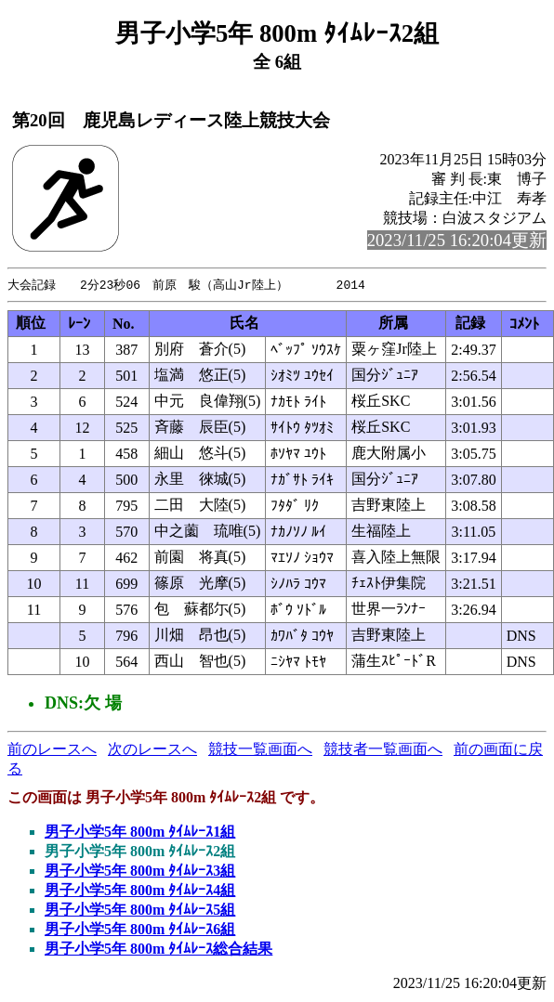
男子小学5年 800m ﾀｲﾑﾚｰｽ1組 (140, 832)
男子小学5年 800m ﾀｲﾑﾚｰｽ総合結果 (158, 949)
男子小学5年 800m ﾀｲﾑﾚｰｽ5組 (140, 910)
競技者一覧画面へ (382, 750)
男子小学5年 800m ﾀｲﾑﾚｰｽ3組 (140, 871)
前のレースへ (52, 750)
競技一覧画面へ (260, 750)
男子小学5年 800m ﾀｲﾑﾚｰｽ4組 (140, 891)
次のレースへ (152, 750)
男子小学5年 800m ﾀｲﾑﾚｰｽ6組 (140, 930)
